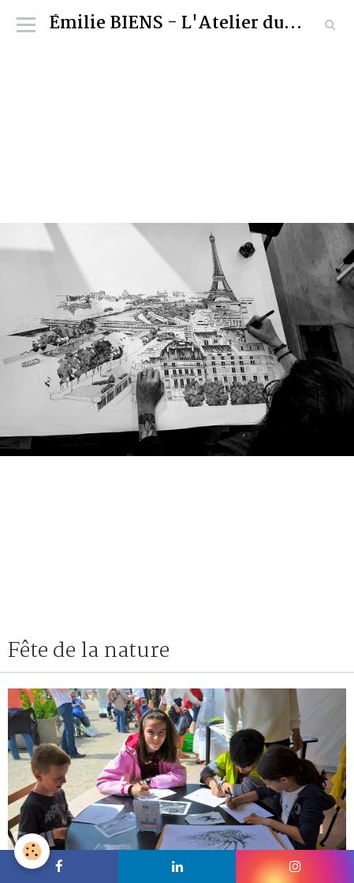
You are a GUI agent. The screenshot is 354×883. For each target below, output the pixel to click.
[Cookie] (32, 851)
